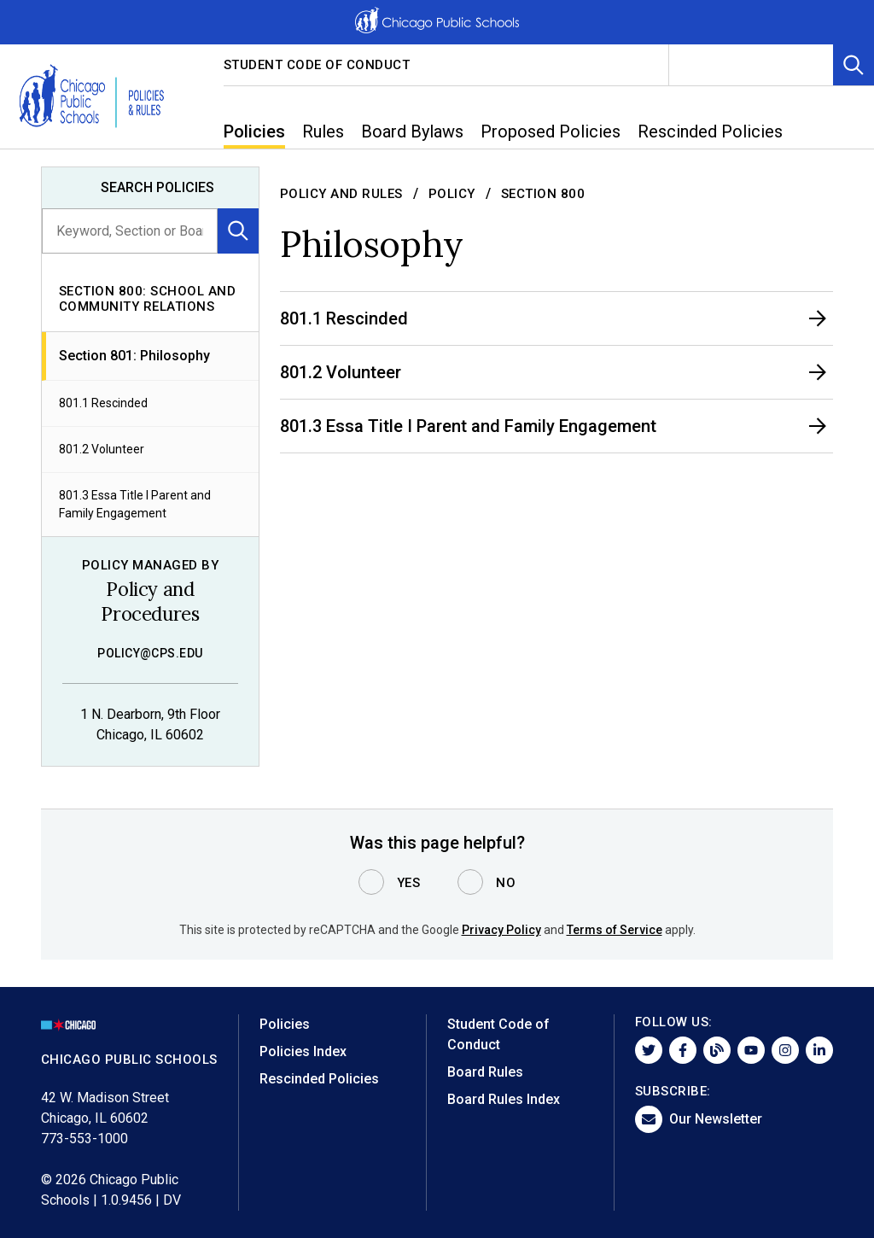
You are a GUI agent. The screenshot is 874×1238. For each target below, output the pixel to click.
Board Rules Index (503, 1099)
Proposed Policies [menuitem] (551, 131)
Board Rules (485, 1072)
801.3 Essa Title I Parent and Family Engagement (135, 504)
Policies (284, 1024)
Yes (409, 883)
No (506, 883)
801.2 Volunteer (101, 449)
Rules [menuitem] (323, 131)
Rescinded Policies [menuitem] (710, 131)
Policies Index (303, 1051)
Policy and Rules (341, 193)
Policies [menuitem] (254, 131)
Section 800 (543, 193)
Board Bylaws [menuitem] (412, 131)
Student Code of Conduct (317, 65)
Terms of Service (614, 930)
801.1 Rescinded (103, 403)
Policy (451, 193)
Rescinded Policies (319, 1079)
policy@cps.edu (150, 653)
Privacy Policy (501, 930)
